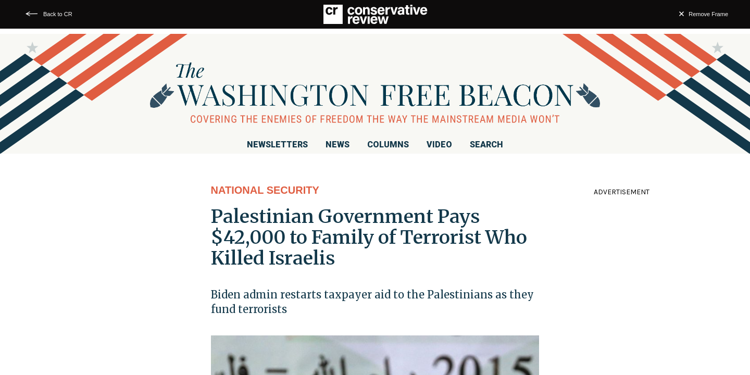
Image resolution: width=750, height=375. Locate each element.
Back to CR (57, 14)
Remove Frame (708, 14)
